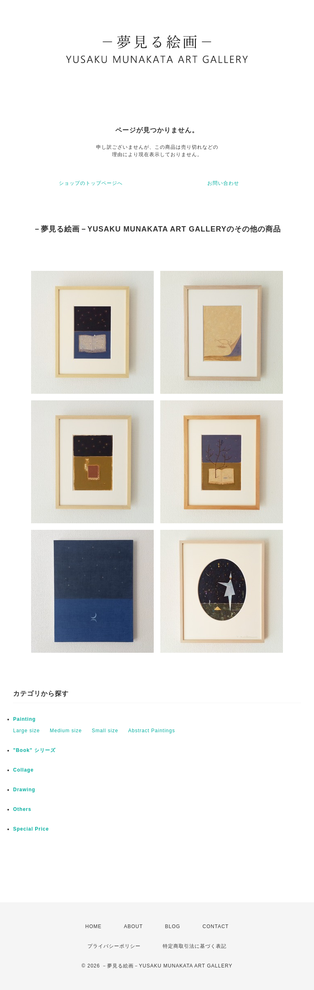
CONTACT (215, 926)
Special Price (31, 829)
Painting (24, 719)
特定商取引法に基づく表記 (195, 946)
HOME (93, 926)
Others (22, 809)
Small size (105, 730)
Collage (23, 770)
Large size (26, 730)
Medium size (66, 730)
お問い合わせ (223, 183)
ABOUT (133, 926)
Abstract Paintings (151, 730)
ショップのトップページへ (91, 183)
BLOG (172, 926)
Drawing (24, 789)
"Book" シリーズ (34, 750)
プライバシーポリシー (114, 946)
